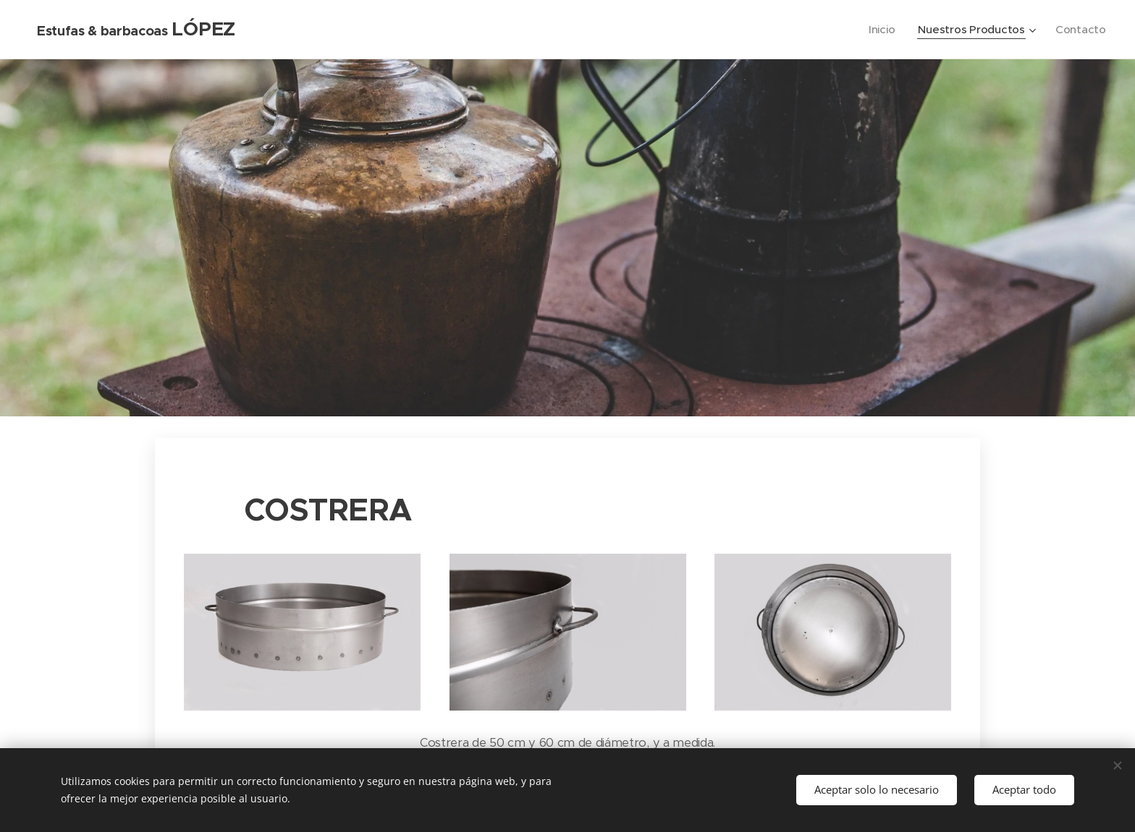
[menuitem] (880, 30)
